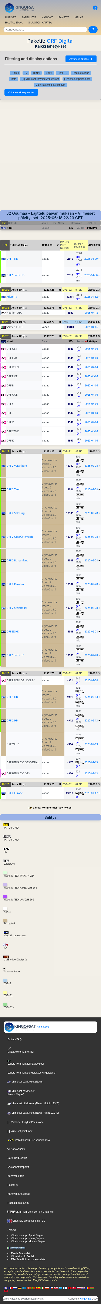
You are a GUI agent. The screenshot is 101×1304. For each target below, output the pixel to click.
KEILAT (78, 17)
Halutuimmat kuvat (17, 1202)
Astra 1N (16, 322)
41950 (91, 245)
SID (71, 228)
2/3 (98, 245)
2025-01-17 (91, 793)
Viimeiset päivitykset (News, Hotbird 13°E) (33, 1103)
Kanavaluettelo (15, 1175)
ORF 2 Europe (15, 793)
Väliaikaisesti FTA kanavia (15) (28, 1140)
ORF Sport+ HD (15, 275)
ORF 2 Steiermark (17, 608)
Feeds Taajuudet (20, 1253)
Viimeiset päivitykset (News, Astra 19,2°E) (33, 1112)
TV (25, 72)
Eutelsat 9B (17, 245)
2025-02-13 (91, 697)
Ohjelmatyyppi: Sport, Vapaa (27, 1235)
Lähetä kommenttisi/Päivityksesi (52, 807)
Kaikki (15, 72)
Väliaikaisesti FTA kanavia (50, 84)
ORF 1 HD (12, 259)
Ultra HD (62, 72)
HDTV (36, 72)
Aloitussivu (26, 1027)
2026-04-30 (91, 259)
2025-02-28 (91, 466)
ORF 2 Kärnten (15, 584)
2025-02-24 (91, 680)
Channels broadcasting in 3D (26, 1220)
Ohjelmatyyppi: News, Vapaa (27, 1238)
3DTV (49, 72)
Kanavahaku (16, 1149)
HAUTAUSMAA (14, 22)
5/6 (98, 322)
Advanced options (81, 59)
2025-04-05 (91, 327)
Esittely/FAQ (14, 1039)
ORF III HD (13, 631)
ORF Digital (60, 41)
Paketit (11, 1184)
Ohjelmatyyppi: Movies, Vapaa (28, 1241)
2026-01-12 (91, 297)
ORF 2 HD (12, 720)
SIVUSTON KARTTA (40, 22)
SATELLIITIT (28, 17)
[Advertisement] (50, 157)
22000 (91, 289)
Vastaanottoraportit (18, 1167)
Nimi (9, 228)
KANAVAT (47, 17)
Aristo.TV (12, 297)
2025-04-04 (91, 349)
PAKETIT (63, 17)
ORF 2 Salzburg (16, 513)
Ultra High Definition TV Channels (30, 1211)
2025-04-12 (91, 313)
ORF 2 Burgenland (17, 560)
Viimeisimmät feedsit (22, 1256)
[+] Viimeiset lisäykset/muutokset (40, 78)
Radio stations (81, 72)
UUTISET (10, 17)
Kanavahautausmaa (18, 1193)
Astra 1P (16, 289)
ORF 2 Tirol (13, 489)
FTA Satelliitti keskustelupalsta (28, 1259)
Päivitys (92, 228)
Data (13, 78)
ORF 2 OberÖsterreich (20, 537)
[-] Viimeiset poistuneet (77, 78)
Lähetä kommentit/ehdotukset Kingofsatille (31, 1072)
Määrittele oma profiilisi (20, 1050)
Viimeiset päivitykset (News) (25, 1081)
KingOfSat (85, 1298)
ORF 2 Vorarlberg (17, 466)
